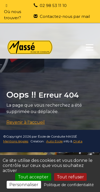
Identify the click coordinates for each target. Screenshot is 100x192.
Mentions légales (15, 141)
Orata (77, 141)
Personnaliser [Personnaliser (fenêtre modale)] (23, 184)
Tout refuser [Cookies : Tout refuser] (70, 176)
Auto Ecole (54, 141)
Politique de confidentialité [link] (69, 184)
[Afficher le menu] (89, 47)
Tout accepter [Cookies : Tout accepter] (33, 176)
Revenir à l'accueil (25, 122)
